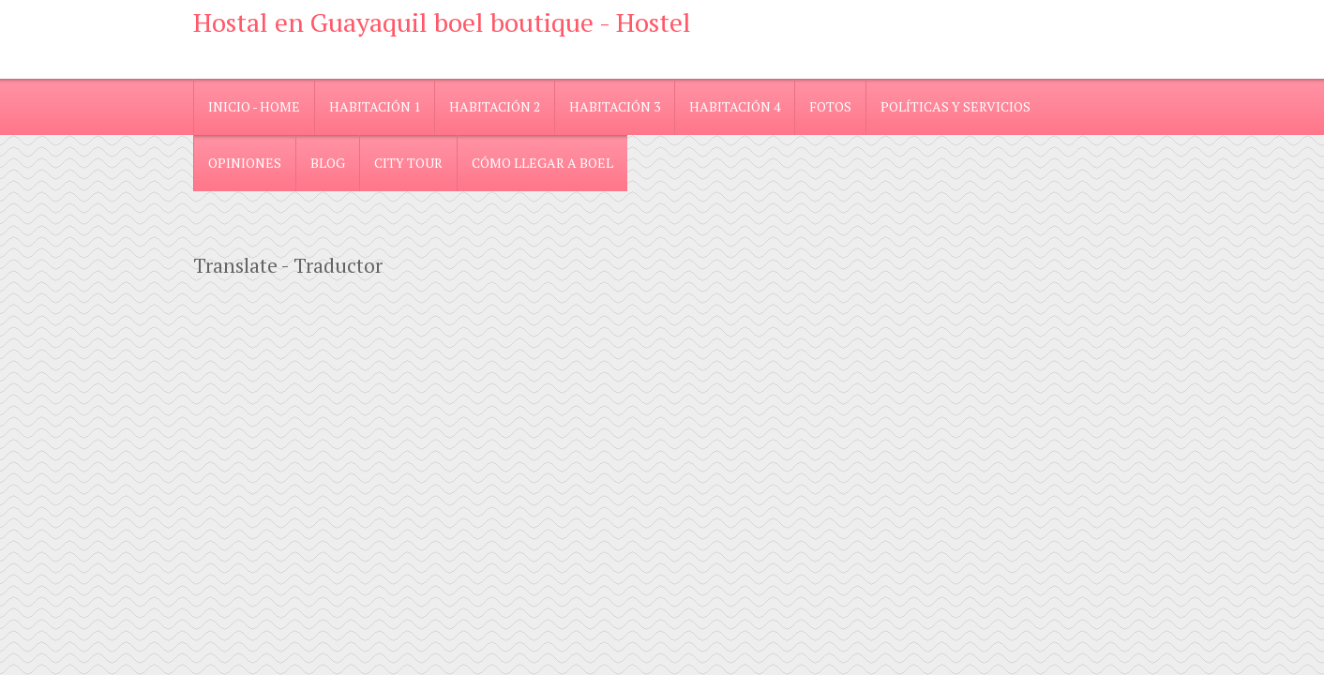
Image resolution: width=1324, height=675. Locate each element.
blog (327, 163)
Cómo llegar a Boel (542, 163)
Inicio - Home (254, 106)
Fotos (830, 106)
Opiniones (244, 163)
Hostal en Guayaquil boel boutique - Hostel (442, 22)
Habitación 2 (494, 106)
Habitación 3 (614, 106)
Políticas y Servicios (955, 106)
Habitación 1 (374, 106)
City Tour (408, 163)
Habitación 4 (734, 106)
